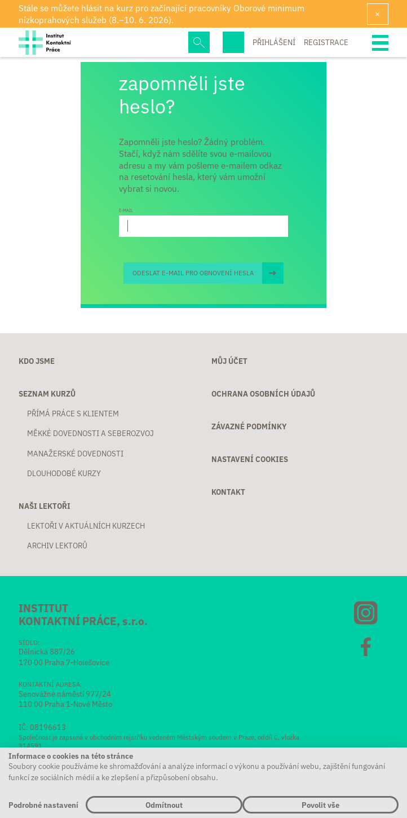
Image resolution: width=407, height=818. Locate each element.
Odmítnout (164, 804)
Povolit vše (320, 804)
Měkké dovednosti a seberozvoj (90, 433)
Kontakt (228, 492)
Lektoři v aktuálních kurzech (86, 526)
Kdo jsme (37, 361)
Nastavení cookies (249, 459)
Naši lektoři (44, 506)
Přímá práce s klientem (73, 414)
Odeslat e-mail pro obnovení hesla (193, 272)
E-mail (126, 210)
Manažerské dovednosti (75, 454)
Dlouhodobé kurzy (64, 473)
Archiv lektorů (57, 546)
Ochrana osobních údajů (263, 394)
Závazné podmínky (249, 427)
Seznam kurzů (47, 394)
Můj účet (229, 361)
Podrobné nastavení (43, 804)
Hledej (199, 42)
